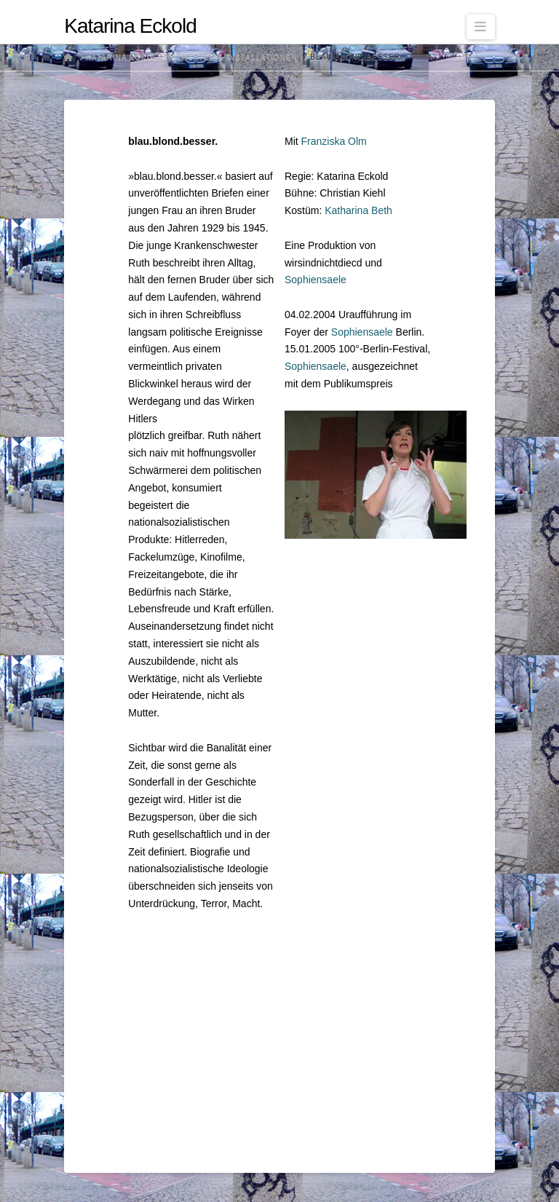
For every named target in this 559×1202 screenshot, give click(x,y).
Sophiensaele (315, 279)
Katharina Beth (358, 210)
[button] (481, 27)
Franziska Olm (334, 141)
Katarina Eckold (130, 26)
